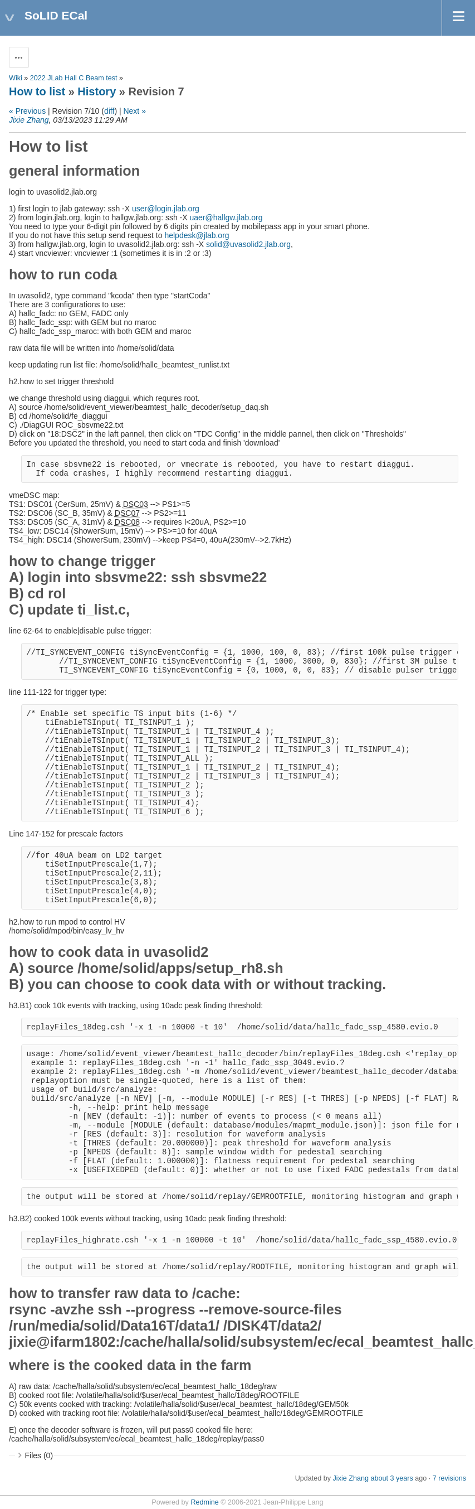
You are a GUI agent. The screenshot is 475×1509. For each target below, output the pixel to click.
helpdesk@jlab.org (196, 235)
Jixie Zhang (29, 119)
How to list (37, 91)
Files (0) (39, 1455)
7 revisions (449, 1478)
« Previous (27, 111)
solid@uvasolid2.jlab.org (248, 244)
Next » (134, 111)
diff (109, 111)
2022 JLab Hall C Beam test (73, 78)
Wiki (15, 78)
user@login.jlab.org (165, 208)
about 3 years (391, 1478)
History (96, 91)
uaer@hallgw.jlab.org (226, 217)
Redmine (204, 1502)
